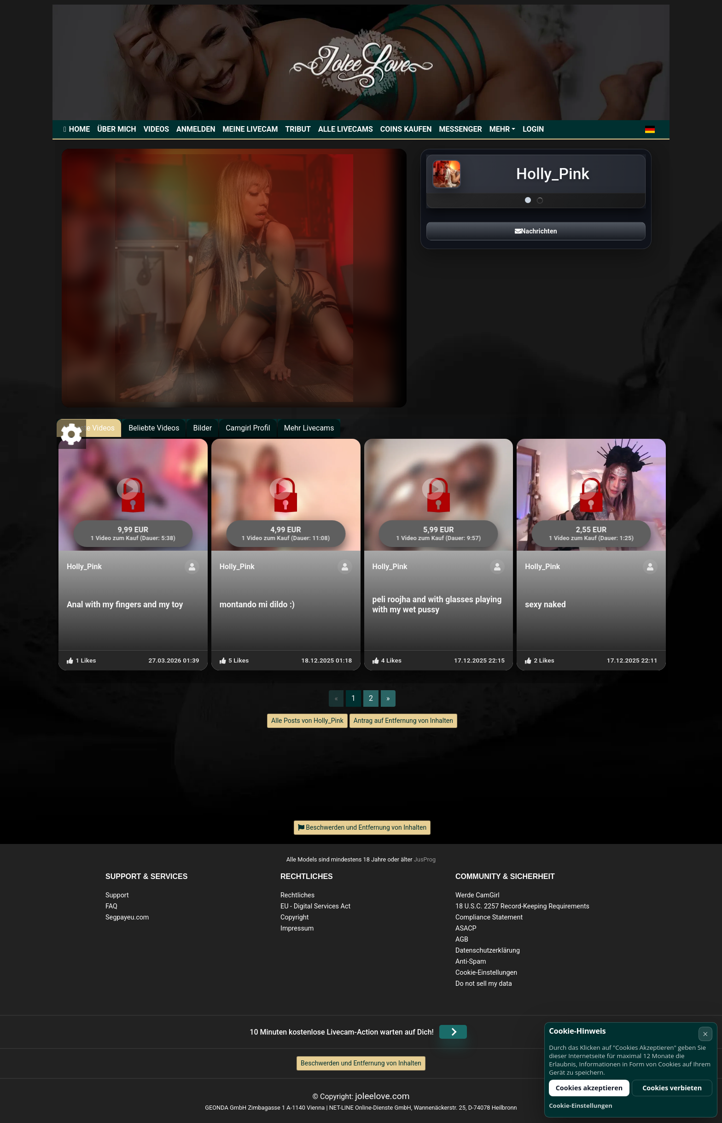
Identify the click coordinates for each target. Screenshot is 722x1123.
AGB (461, 939)
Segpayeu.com (127, 917)
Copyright (294, 917)
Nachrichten (536, 231)
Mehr (499, 129)
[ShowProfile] (192, 566)
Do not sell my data (483, 984)
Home (79, 129)
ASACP (466, 928)
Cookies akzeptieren (589, 1087)
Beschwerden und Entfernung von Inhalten (361, 1063)
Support (117, 895)
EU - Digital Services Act (315, 906)
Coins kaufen (406, 129)
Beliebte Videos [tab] (153, 428)
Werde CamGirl (477, 895)
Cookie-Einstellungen (486, 973)
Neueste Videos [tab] (89, 428)
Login (533, 129)
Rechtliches (297, 895)
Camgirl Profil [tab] (248, 428)
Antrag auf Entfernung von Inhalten (403, 720)
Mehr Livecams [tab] (309, 428)
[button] (649, 129)
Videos (156, 129)
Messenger (460, 129)
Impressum (297, 928)
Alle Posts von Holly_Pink (307, 720)
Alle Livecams (345, 129)
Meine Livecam (250, 129)
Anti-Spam (470, 962)
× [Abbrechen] (705, 1034)
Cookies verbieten (672, 1087)
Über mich (116, 129)
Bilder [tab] (202, 428)
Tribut (298, 129)
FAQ (111, 906)
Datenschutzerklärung (487, 950)
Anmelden (195, 129)
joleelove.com (382, 1096)
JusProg (425, 859)
